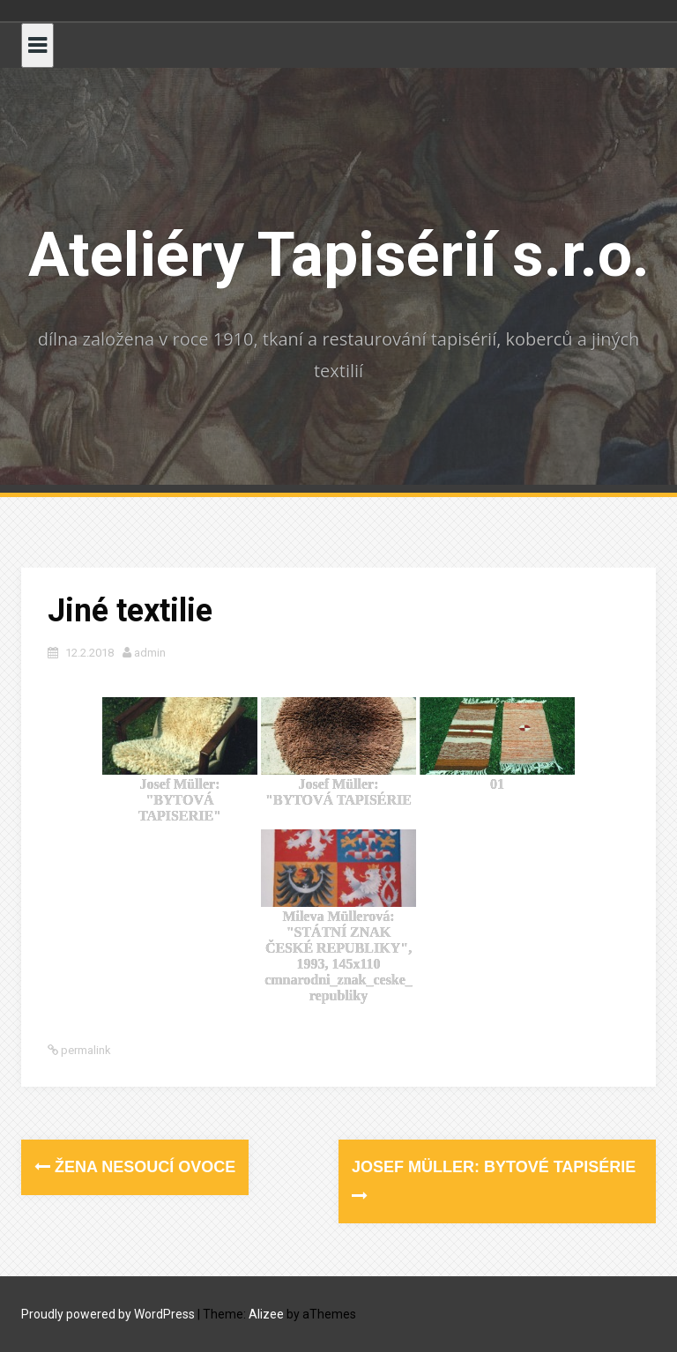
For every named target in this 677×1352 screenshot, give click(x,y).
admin (150, 652)
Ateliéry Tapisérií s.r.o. (339, 255)
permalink (84, 1050)
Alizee (266, 1314)
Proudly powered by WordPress (108, 1314)
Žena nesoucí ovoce (134, 1167)
